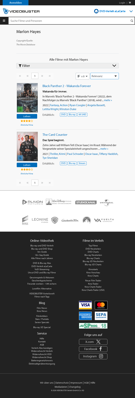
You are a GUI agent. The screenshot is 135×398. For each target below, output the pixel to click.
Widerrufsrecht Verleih (42, 350)
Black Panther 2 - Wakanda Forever (67, 86)
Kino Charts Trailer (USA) (93, 289)
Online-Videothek (42, 241)
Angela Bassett (96, 105)
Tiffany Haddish (108, 154)
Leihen (26, 116)
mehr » (108, 100)
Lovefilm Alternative (42, 288)
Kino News (42, 311)
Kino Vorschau (93, 272)
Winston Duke (67, 109)
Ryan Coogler (78, 105)
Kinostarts (93, 269)
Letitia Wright (51, 109)
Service (42, 333)
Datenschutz (62, 382)
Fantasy (54, 105)
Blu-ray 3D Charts (93, 264)
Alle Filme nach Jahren (42, 258)
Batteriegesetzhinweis (42, 360)
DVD (63, 114)
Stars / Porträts (42, 319)
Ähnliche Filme (27, 125)
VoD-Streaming (42, 269)
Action (64, 105)
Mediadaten (61, 386)
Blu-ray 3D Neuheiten (93, 261)
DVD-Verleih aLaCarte (112, 11)
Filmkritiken (41, 316)
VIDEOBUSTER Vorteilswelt (41, 293)
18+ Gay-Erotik (42, 254)
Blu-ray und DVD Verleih (42, 245)
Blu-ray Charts (93, 258)
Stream (82, 163)
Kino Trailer (93, 283)
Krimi (62, 154)
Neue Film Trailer (93, 280)
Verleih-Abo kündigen (41, 347)
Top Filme (93, 245)
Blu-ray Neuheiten (93, 254)
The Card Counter (55, 134)
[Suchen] (131, 21)
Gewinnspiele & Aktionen (42, 277)
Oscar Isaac (91, 154)
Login (122, 2)
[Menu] (4, 21)
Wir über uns (47, 382)
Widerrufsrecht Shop (42, 357)
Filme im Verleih (93, 241)
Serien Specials (42, 322)
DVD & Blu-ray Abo (42, 263)
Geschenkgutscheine (42, 280)
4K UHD (82, 114)
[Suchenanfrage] (72, 20)
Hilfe (42, 338)
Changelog (75, 386)
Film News (42, 307)
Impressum (76, 382)
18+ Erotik (42, 251)
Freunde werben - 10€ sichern (41, 283)
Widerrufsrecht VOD (42, 354)
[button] (82, 76)
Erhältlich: (48, 114)
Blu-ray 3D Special (42, 327)
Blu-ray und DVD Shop (41, 248)
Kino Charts (93, 275)
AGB (42, 344)
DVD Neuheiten (93, 248)
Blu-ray (72, 114)
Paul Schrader (75, 154)
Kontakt (42, 341)
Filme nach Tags (42, 296)
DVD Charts (93, 251)
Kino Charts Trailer (93, 286)
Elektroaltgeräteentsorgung (42, 363)
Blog (42, 303)
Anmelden (15, 2)
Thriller (54, 154)
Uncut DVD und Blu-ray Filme (42, 272)
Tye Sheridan (50, 157)
